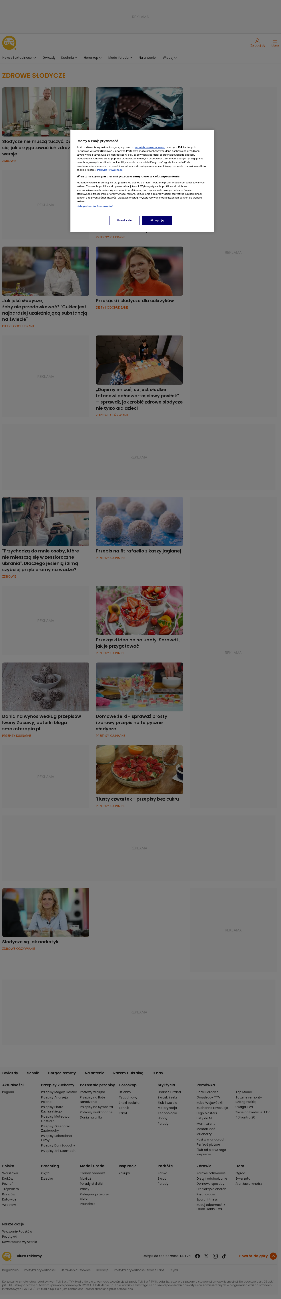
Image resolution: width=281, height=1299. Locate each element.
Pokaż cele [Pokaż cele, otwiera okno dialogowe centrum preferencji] (124, 220)
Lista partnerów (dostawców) (95, 206)
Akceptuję (157, 220)
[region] (142, 181)
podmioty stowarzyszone (149, 147)
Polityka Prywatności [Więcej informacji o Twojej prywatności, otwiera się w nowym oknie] (110, 169)
